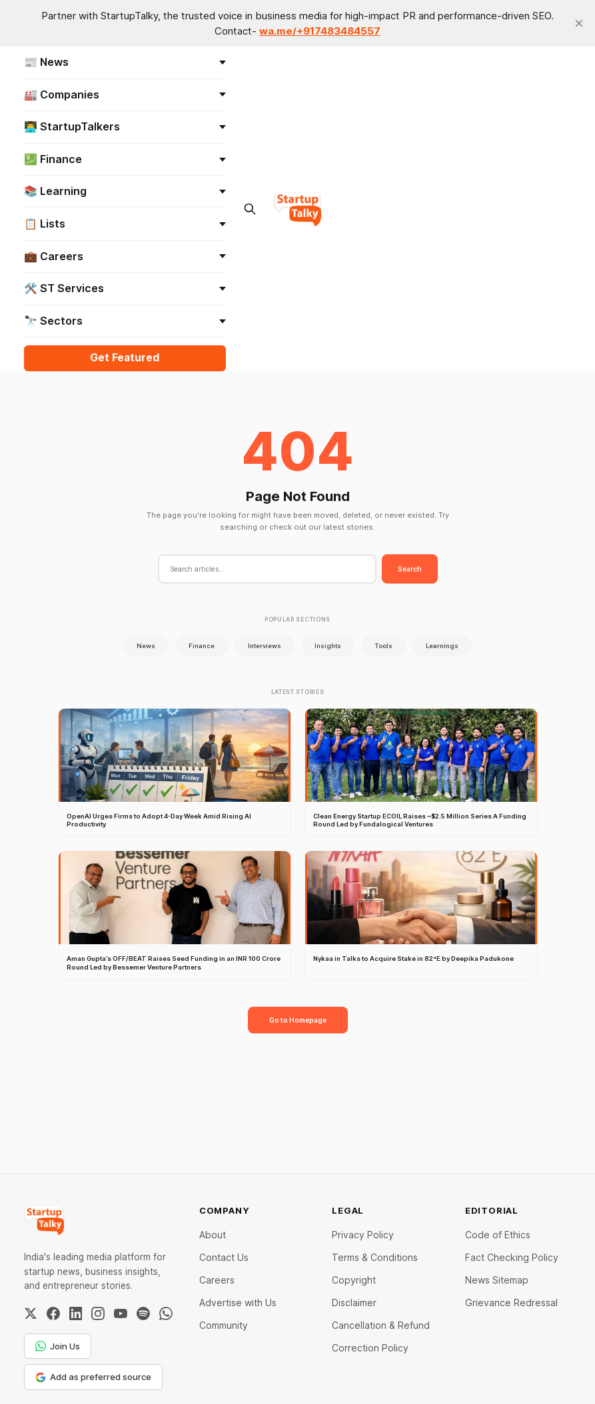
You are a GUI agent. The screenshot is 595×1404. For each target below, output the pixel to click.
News (146, 645)
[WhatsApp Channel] (166, 1313)
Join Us (57, 1346)
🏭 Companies (125, 94)
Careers (217, 1280)
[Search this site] (250, 209)
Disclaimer (354, 1302)
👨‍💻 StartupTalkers (125, 126)
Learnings (442, 645)
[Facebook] (53, 1313)
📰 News (125, 62)
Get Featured (124, 357)
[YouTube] (120, 1313)
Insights (327, 645)
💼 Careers (125, 256)
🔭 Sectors (125, 320)
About (212, 1234)
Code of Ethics (497, 1234)
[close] (579, 23)
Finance (202, 645)
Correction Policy (370, 1347)
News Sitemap (496, 1280)
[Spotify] (143, 1313)
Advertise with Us (238, 1302)
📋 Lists (125, 223)
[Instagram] (98, 1313)
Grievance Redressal (511, 1302)
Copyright (354, 1280)
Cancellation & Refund (381, 1325)
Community (223, 1325)
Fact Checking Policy (511, 1257)
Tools (383, 645)
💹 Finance (125, 159)
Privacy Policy (363, 1234)
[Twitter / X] (30, 1313)
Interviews (264, 645)
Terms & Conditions (375, 1257)
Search (410, 569)
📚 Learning (125, 191)
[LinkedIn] (76, 1313)
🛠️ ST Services (125, 288)
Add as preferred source (93, 1376)
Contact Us (224, 1257)
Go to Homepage (297, 1020)
